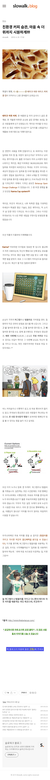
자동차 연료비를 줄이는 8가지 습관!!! (14, 727)
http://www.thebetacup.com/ (21, 620)
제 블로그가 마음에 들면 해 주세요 (25, 649)
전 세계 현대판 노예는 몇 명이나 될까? (14, 707)
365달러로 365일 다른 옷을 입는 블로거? (16, 721)
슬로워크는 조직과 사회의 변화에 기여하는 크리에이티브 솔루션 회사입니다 (19, 748)
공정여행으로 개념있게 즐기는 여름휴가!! (15, 718)
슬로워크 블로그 (13, 743)
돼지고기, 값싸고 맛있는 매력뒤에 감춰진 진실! (17, 724)
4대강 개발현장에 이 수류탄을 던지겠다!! (15, 730)
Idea (4, 702)
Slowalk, (20, 775)
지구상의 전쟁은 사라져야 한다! (12, 715)
